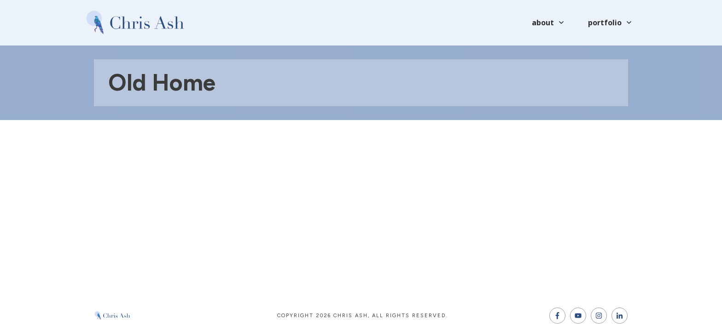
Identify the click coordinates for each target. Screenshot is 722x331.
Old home (161, 82)
